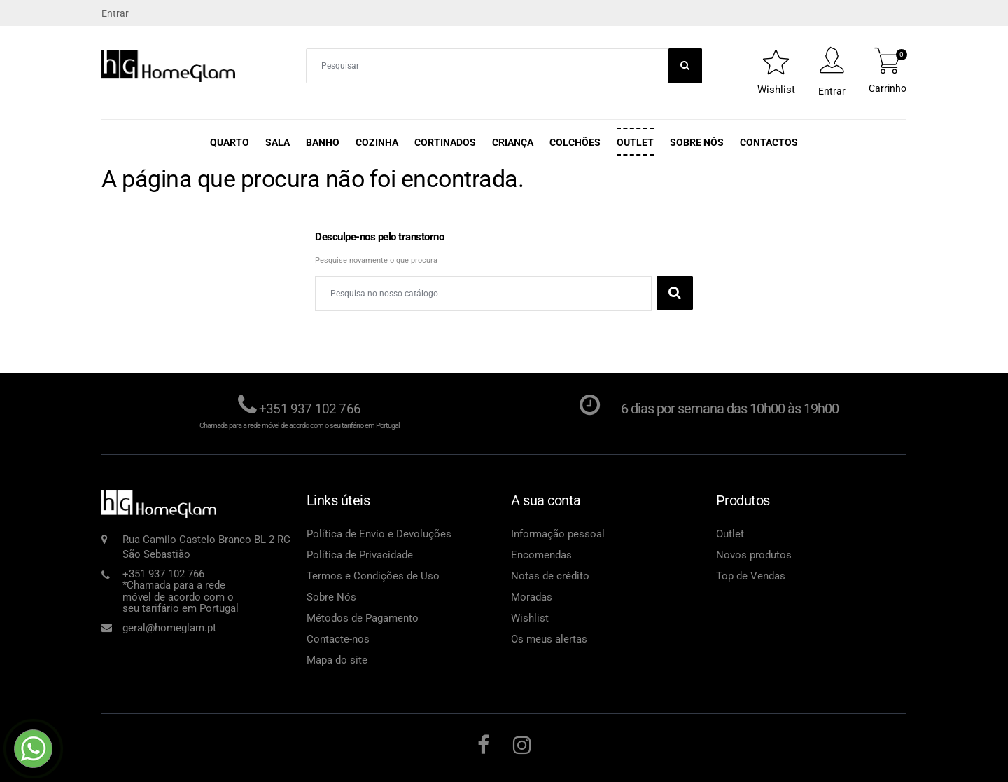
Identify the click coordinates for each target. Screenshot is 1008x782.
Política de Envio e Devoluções (379, 533)
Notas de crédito (550, 575)
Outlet (635, 142)
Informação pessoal (558, 533)
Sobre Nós (697, 142)
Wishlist (530, 617)
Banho (323, 142)
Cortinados (445, 142)
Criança (512, 142)
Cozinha (377, 142)
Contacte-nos (338, 638)
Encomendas (541, 554)
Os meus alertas (549, 638)
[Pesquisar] (483, 293)
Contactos (769, 142)
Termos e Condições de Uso (373, 575)
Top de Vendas (750, 575)
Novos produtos (754, 554)
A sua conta (546, 499)
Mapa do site (337, 659)
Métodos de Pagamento (363, 617)
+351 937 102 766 (310, 408)
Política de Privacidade (360, 554)
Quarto (229, 142)
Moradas (531, 596)
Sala (277, 142)
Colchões (575, 142)
